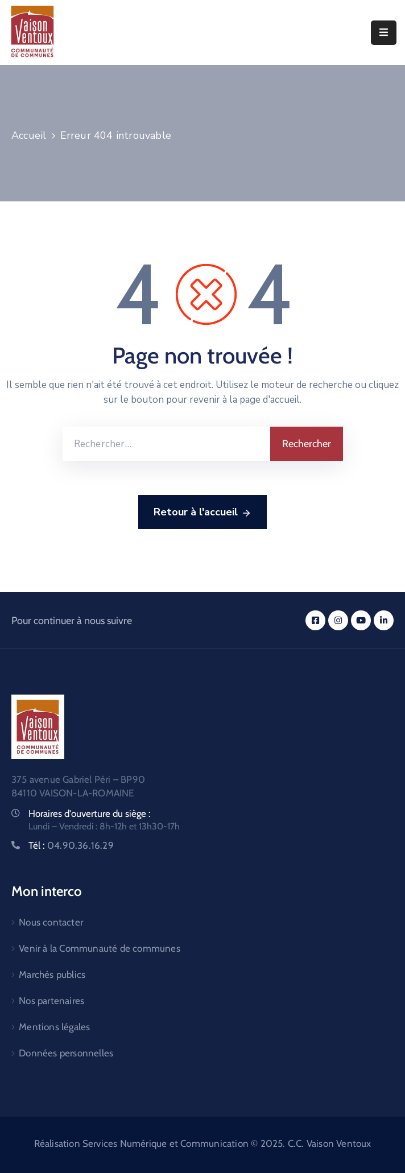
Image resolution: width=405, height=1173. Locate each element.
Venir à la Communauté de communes (99, 948)
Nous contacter (51, 922)
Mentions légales (54, 1026)
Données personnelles (66, 1053)
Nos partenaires (51, 1000)
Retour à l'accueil (202, 512)
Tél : (71, 845)
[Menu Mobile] (383, 32)
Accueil (28, 135)
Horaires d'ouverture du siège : (89, 813)
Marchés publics (52, 974)
